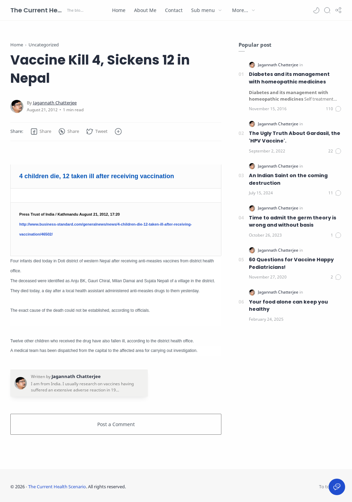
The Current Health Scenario (37, 10)
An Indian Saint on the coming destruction (288, 179)
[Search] (327, 10)
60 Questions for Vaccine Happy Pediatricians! (291, 263)
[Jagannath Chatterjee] (55, 103)
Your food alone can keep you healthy (288, 305)
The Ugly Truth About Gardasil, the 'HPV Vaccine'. (294, 137)
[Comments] (334, 109)
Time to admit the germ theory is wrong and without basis (292, 221)
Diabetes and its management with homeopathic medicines (289, 78)
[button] (316, 10)
